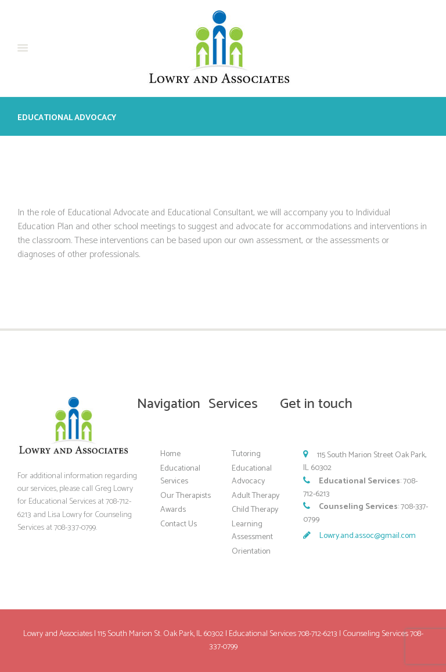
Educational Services (180, 475)
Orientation (251, 551)
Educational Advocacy (252, 475)
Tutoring (246, 454)
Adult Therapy (255, 496)
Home (170, 454)
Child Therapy (255, 509)
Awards (173, 509)
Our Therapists (185, 496)
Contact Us (178, 524)
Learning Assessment (252, 531)
